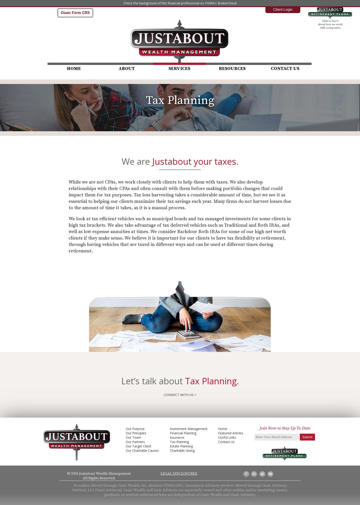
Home (74, 69)
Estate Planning (181, 446)
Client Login (283, 9)
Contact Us (285, 69)
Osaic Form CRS (75, 13)
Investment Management (189, 429)
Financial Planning (183, 433)
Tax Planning (179, 442)
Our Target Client (138, 446)
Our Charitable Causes (142, 450)
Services (179, 69)
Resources (232, 69)
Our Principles (136, 433)
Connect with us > (180, 395)
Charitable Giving (182, 450)
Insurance (177, 437)
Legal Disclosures (178, 473)
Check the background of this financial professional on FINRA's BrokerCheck (180, 3)
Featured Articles (230, 433)
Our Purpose (135, 429)
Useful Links (227, 437)
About (126, 69)
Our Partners (135, 442)
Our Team (133, 437)
